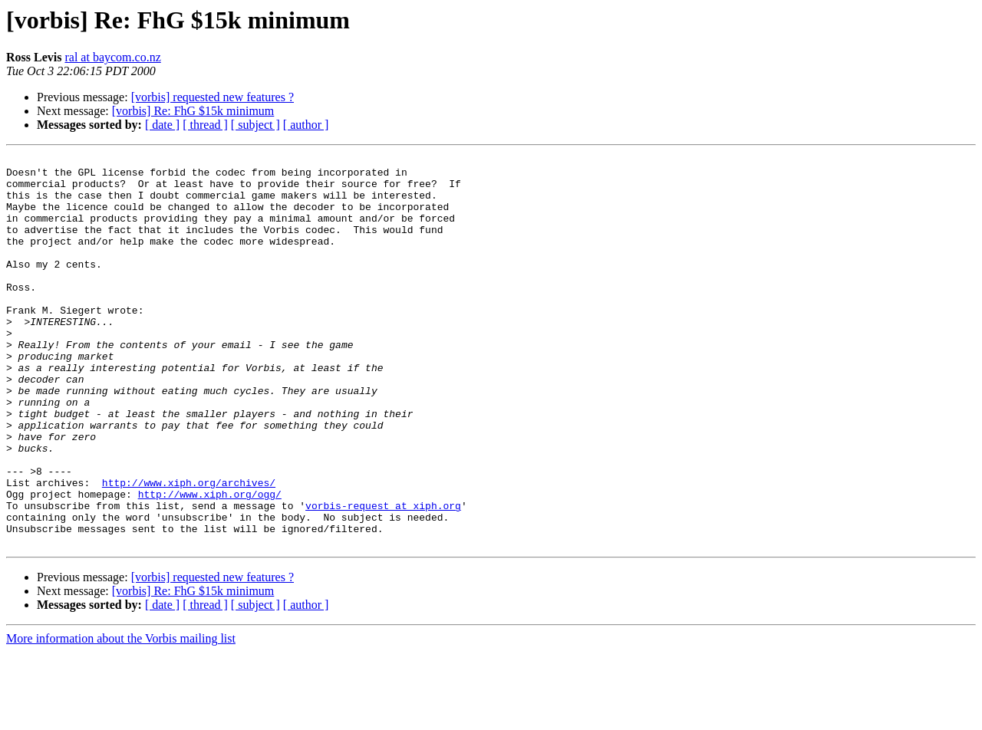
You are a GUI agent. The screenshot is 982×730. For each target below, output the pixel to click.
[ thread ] (205, 124)
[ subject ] (255, 124)
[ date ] (162, 124)
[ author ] (306, 124)
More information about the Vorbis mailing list (121, 716)
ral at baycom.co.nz (112, 57)
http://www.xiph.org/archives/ (188, 549)
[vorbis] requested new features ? (212, 97)
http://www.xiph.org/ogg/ (210, 563)
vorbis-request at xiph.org (383, 577)
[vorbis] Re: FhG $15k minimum (193, 110)
